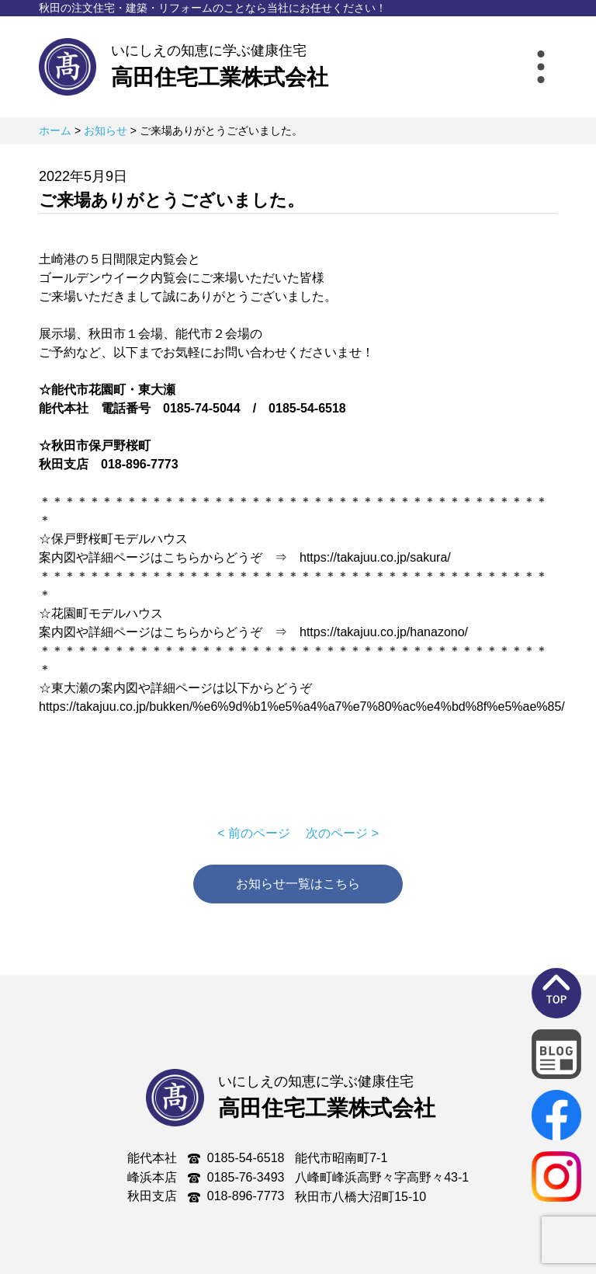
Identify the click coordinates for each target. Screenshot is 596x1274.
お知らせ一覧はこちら (298, 883)
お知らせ (105, 130)
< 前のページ (253, 833)
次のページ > (342, 833)
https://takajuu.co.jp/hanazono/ (384, 632)
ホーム (55, 130)
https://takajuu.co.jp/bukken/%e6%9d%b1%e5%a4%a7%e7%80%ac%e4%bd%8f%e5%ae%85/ (302, 706)
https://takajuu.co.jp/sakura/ (375, 557)
